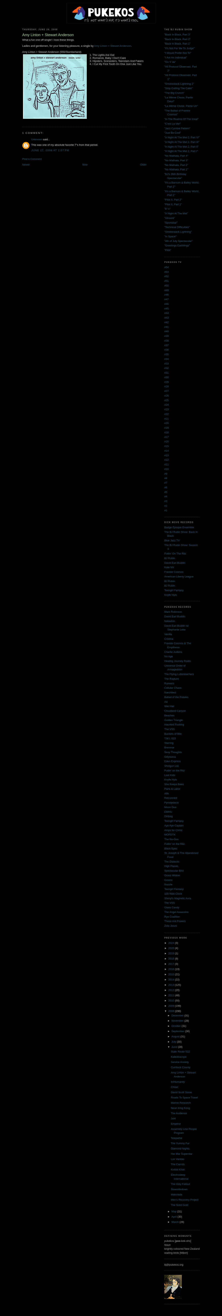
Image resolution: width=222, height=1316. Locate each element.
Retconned (170, 797)
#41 (166, 326)
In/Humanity (178, 1081)
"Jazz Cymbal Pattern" (177, 128)
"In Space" (170, 236)
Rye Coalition (172, 916)
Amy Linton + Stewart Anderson (112, 45)
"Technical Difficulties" (177, 227)
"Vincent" (169, 218)
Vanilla (168, 634)
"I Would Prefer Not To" (177, 52)
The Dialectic (171, 861)
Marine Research (181, 1102)
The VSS (169, 729)
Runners (169, 683)
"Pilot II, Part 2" (173, 199)
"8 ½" (167, 208)
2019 (171, 953)
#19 (166, 427)
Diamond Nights (180, 1148)
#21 (166, 418)
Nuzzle (168, 884)
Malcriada (176, 1194)
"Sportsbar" (171, 222)
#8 (165, 478)
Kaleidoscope (178, 1056)
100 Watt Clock (173, 893)
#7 (165, 482)
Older (143, 164)
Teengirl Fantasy (173, 590)
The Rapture (171, 678)
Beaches (169, 715)
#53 (166, 271)
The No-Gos (171, 839)
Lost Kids (169, 775)
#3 (165, 501)
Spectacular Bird (173, 870)
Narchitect (170, 692)
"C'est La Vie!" (172, 123)
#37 (166, 345)
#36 (166, 349)
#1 (165, 510)
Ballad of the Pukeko (176, 697)
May (174, 1211)
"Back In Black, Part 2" (177, 39)
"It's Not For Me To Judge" (179, 48)
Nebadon (169, 621)
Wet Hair (169, 706)
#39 (166, 336)
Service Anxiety (180, 1062)
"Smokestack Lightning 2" (179, 83)
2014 (171, 979)
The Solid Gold (179, 1205)
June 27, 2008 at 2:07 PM (50, 150)
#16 (166, 441)
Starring (169, 742)
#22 (166, 414)
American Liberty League (179, 576)
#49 (166, 290)
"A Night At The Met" (176, 213)
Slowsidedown (179, 1189)
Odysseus (170, 756)
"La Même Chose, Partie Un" (181, 105)
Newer (26, 164)
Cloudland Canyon (175, 710)
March (176, 1221)
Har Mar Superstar (181, 1153)
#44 (166, 313)
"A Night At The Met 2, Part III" (181, 142)
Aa (166, 701)
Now (85, 164)
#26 (166, 395)
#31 (166, 372)
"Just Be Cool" (172, 132)
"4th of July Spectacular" (178, 241)
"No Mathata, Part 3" (176, 160)
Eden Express (172, 761)
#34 (166, 359)
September (178, 1031)
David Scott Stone (181, 1092)
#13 (166, 455)
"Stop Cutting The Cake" (178, 88)
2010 (171, 1000)
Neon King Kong (180, 1108)
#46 (166, 303)
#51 (166, 280)
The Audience (179, 1113)
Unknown (36, 139)
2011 (171, 995)
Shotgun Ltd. (171, 765)
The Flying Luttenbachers (179, 674)
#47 (166, 299)
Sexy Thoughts (173, 752)
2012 (171, 990)
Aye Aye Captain (174, 825)
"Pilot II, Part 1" (173, 204)
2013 (171, 984)
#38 (166, 340)
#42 (166, 322)
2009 (171, 1005)
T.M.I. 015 (170, 738)
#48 (166, 294)
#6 (165, 487)
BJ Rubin (169, 558)
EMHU (168, 811)
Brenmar (169, 747)
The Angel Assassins (176, 912)
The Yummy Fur (180, 1143)
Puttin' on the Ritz (174, 770)
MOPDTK (170, 834)
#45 (166, 308)
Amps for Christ (173, 830)
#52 (166, 276)
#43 (166, 317)
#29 (166, 381)
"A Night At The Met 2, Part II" (181, 146)
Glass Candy (171, 907)
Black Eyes (170, 848)
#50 (166, 285)
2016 (171, 969)
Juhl (173, 1118)
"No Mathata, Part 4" (176, 155)
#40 (166, 331)
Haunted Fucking (174, 724)
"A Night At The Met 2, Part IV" (182, 137)
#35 (166, 354)
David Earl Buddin (174, 562)
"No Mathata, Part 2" (176, 165)
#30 (166, 377)
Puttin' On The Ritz (175, 553)
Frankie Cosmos (173, 571)
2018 (171, 958)
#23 (166, 409)
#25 (166, 400)
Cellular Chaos (172, 687)
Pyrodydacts (171, 802)
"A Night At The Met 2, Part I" (181, 151)
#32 (166, 368)
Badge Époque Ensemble (179, 527)
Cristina (168, 638)
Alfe (166, 793)
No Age (168, 656)
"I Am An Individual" (175, 57)
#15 (166, 446)
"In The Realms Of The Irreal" (181, 119)
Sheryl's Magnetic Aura (177, 898)
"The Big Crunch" (174, 92)
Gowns (168, 880)
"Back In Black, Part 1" (177, 43)
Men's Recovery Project (184, 1199)
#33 (166, 363)
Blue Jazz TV (172, 540)
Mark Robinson (173, 611)
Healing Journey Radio (177, 661)
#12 (166, 459)
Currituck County (180, 1067)
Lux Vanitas (177, 1159)
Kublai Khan (178, 1169)
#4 (165, 496)
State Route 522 (180, 1051)
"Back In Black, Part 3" (177, 34)
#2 (165, 505)
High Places (171, 866)
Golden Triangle (173, 720)
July (174, 1041)
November (178, 1020)
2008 (171, 1011)
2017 (171, 963)
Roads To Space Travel (184, 1097)
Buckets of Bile (173, 733)
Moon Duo (170, 807)
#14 (166, 450)
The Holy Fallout (180, 1184)
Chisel (174, 1087)
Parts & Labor (172, 788)
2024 (171, 942)
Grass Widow (172, 875)
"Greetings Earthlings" (177, 245)
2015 (171, 974)
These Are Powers (175, 921)
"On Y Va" (170, 62)
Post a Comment (32, 158)
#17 (166, 437)
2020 (171, 948)
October (177, 1025)
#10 (166, 469)
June (175, 1046)
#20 (166, 423)
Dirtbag (168, 816)
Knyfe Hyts (170, 594)
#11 (166, 464)
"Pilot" (167, 250)
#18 (166, 432)
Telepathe (176, 1138)
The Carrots (178, 1164)
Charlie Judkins (173, 651)
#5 (165, 492)
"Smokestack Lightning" (178, 231)
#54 (166, 267)
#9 (165, 473)
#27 (166, 391)
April (175, 1216)
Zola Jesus (170, 925)
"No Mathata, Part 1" (176, 169)
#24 (166, 404)
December (178, 1015)
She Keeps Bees (174, 784)
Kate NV (169, 567)
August (176, 1036)
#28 (166, 386)
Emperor (176, 1123)
